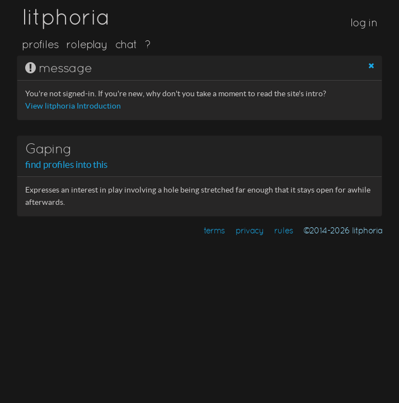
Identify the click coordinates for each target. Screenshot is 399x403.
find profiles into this (66, 165)
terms (214, 230)
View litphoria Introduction (73, 106)
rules (283, 230)
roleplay (86, 44)
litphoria (66, 17)
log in (363, 22)
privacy (250, 230)
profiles (40, 44)
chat (126, 44)
